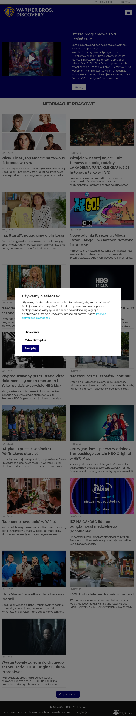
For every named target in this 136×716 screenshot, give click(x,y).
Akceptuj (30, 348)
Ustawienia (32, 332)
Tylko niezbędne (35, 340)
